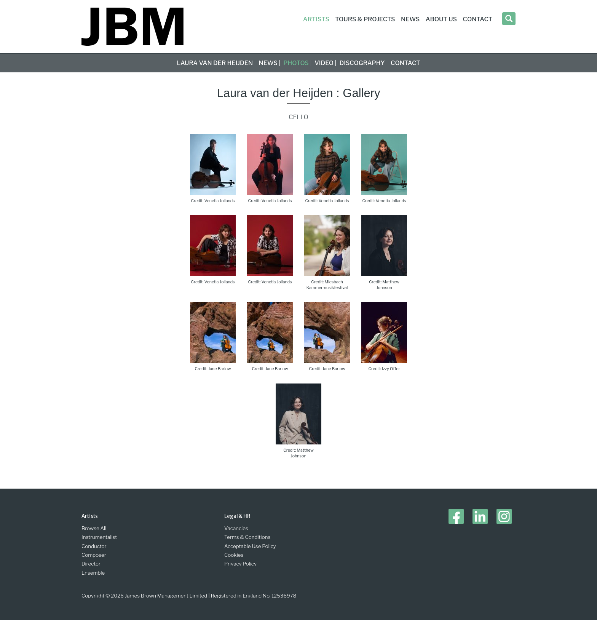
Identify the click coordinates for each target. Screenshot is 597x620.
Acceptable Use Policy (250, 546)
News (268, 63)
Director (91, 564)
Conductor (94, 546)
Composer (93, 555)
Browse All (93, 528)
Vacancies (236, 528)
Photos (296, 63)
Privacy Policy (240, 564)
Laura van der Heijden (215, 63)
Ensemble (93, 573)
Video (324, 63)
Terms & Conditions (247, 537)
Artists (316, 19)
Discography (362, 63)
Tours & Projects (365, 19)
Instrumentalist (99, 537)
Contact (405, 63)
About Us (441, 19)
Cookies (233, 555)
